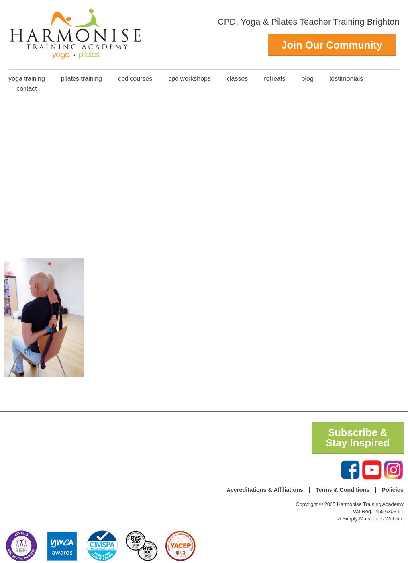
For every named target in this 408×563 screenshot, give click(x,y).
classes (237, 78)
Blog (308, 78)
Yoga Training (26, 78)
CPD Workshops (189, 78)
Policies (392, 490)
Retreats (274, 78)
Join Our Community (331, 45)
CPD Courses (135, 78)
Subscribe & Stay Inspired (358, 437)
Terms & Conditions (343, 490)
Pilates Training (81, 78)
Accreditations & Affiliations (265, 490)
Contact (26, 88)
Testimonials (346, 78)
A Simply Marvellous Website (371, 519)
